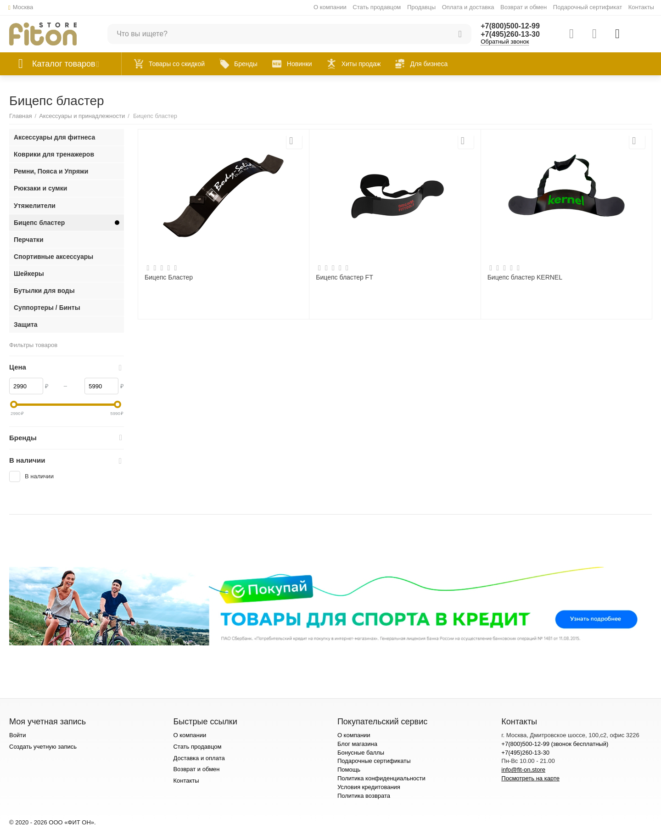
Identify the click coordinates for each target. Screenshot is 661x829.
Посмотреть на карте (530, 778)
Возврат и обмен (523, 7)
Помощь (348, 769)
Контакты (641, 7)
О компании (330, 7)
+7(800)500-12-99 (510, 26)
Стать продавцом (377, 7)
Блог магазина (357, 743)
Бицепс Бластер (169, 277)
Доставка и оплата (198, 758)
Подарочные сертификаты (374, 760)
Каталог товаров (63, 64)
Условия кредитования (368, 787)
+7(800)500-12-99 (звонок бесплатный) (554, 743)
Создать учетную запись (43, 746)
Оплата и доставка (468, 7)
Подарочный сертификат (587, 7)
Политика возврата (363, 795)
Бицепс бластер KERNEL (524, 277)
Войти (17, 735)
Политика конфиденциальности (381, 778)
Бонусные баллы (360, 752)
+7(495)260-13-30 (510, 34)
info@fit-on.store (523, 769)
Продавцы (421, 7)
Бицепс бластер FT (344, 277)
